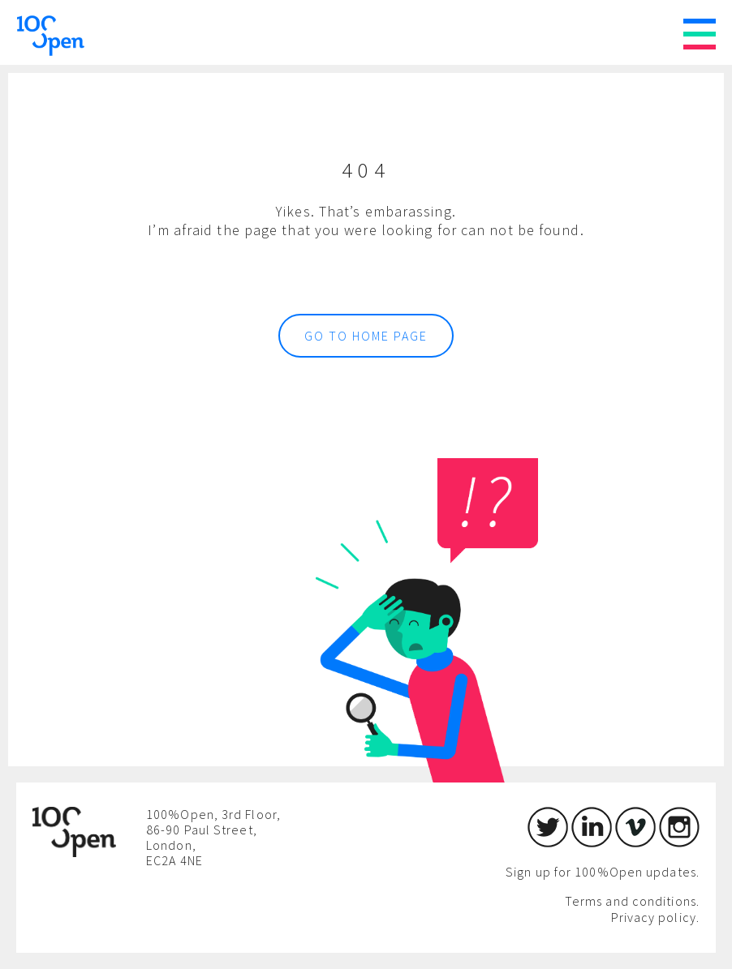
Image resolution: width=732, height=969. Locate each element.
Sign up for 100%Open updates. (603, 872)
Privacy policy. (655, 917)
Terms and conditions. (632, 901)
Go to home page (366, 336)
